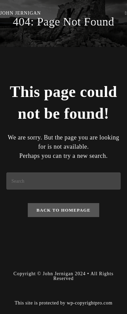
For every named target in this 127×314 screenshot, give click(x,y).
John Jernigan (20, 13)
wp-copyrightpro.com (89, 302)
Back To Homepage (63, 210)
